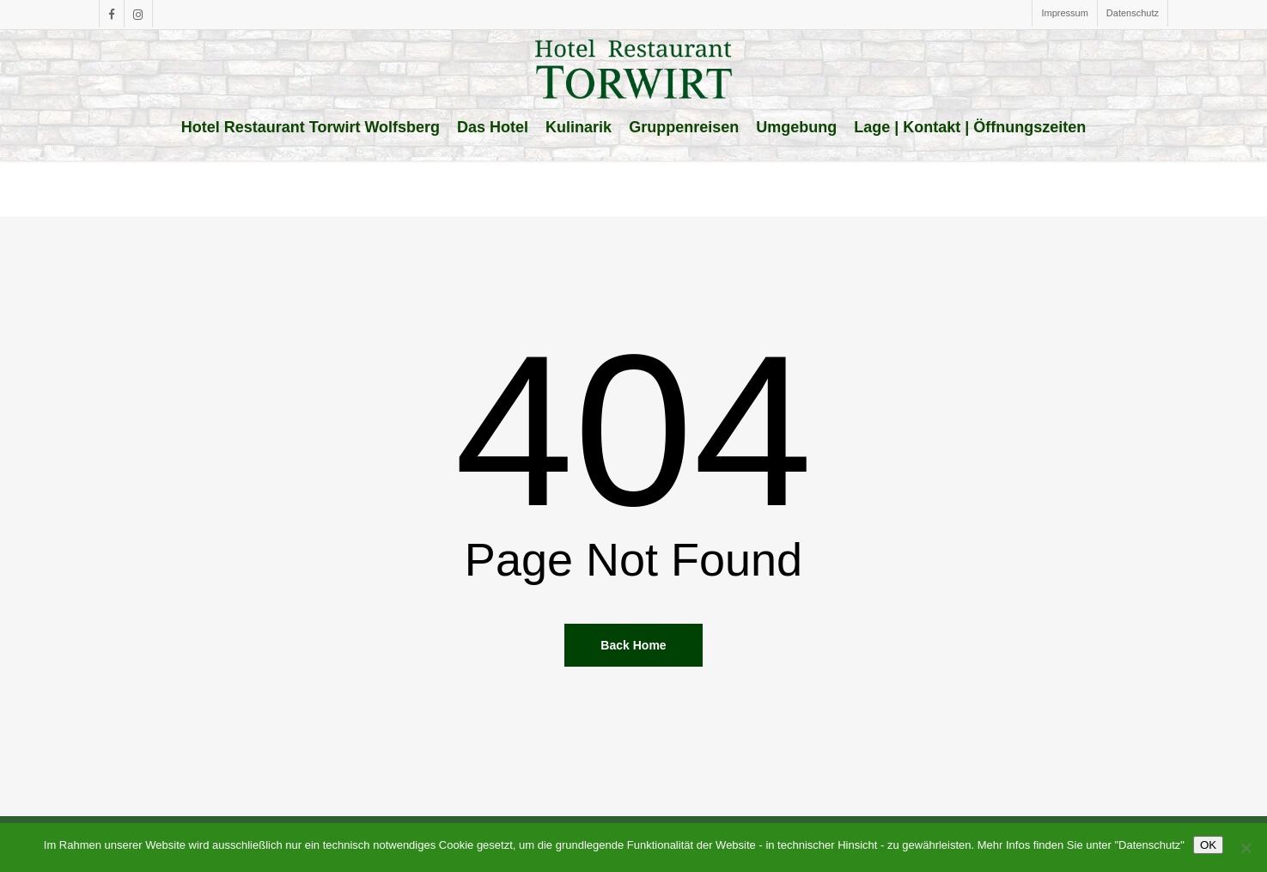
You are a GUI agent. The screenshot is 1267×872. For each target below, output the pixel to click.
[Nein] (1245, 848)
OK (1208, 844)
